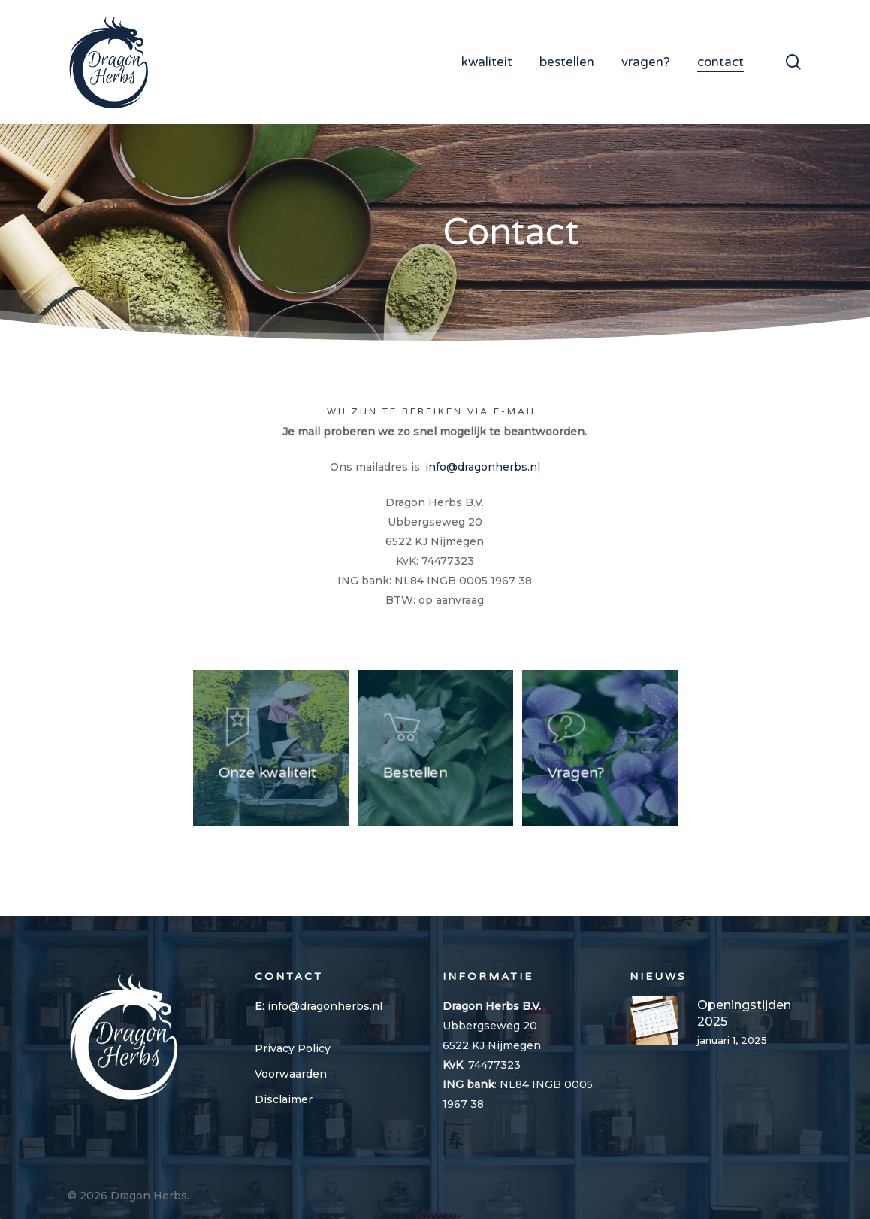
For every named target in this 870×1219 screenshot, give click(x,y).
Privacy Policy (293, 1048)
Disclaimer (284, 1099)
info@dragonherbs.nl (482, 467)
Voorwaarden (291, 1074)
